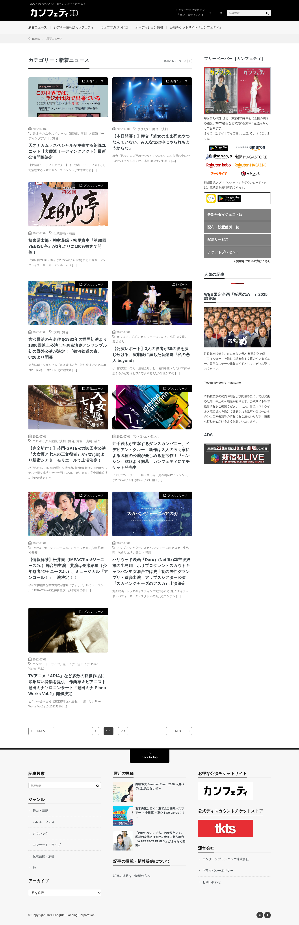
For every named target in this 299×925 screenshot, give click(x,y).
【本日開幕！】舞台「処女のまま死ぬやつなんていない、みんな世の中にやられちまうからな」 (151, 142)
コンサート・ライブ (46, 663)
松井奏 (33, 552)
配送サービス (217, 239)
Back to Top (149, 757)
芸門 (97, 440)
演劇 (83, 133)
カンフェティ (149, 336)
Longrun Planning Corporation (74, 915)
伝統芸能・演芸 (64, 233)
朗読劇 (73, 133)
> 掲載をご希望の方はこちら (252, 261)
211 (123, 731)
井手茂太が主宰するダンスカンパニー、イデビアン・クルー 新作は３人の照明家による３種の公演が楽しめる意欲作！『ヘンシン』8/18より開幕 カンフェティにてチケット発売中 (151, 456)
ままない (144, 128)
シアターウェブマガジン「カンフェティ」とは (190, 12)
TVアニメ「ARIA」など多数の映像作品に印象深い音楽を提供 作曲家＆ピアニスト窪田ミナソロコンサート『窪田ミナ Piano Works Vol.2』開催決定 (67, 685)
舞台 (55, 138)
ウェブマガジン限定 (114, 27)
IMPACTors (40, 547)
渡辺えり (118, 341)
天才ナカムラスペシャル (50, 133)
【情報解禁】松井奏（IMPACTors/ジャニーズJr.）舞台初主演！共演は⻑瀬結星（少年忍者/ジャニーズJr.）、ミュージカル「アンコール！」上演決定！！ (68, 569)
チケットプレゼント (223, 252)
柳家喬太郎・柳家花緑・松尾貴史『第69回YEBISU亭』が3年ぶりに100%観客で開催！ (67, 246)
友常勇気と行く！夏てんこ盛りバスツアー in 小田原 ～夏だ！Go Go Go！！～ (160, 813)
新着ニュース (37, 27)
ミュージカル (79, 547)
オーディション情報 (149, 27)
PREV (41, 731)
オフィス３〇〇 (127, 336)
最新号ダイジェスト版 (225, 214)
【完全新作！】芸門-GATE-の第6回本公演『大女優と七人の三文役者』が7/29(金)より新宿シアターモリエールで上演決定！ (67, 454)
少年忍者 (97, 547)
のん (164, 336)
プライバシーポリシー (217, 870)
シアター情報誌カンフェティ (74, 27)
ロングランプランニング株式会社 (225, 859)
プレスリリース (94, 185)
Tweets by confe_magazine (222, 382)
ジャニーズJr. (59, 547)
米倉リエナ (125, 552)
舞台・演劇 (160, 128)
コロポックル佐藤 (45, 440)
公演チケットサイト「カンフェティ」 (196, 27)
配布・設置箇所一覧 (223, 227)
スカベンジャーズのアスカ (161, 547)
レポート (182, 284)
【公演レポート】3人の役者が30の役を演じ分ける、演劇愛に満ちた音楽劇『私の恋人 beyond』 (151, 355)
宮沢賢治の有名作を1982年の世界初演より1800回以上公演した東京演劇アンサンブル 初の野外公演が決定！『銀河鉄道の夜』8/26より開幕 (68, 348)
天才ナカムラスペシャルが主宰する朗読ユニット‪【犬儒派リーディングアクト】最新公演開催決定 (67, 151)
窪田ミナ (69, 663)
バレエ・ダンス (148, 436)
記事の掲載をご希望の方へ (131, 876)
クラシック (40, 833)
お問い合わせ (211, 882)
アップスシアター (129, 547)
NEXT (179, 731)
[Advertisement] (152, 227)
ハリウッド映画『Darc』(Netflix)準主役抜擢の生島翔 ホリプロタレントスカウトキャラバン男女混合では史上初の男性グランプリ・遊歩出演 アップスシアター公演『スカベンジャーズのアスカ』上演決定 (151, 572)
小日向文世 (177, 336)
